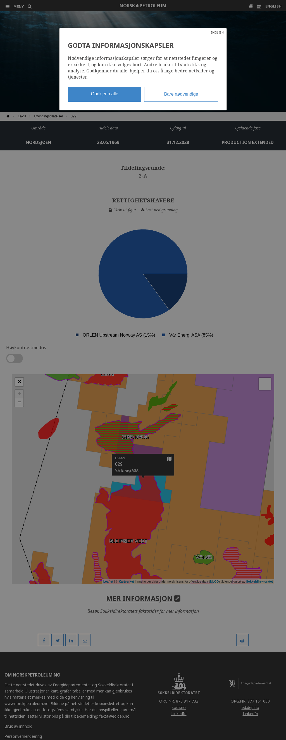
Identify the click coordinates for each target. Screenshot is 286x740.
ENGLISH (217, 32)
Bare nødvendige (181, 94)
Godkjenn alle (104, 93)
